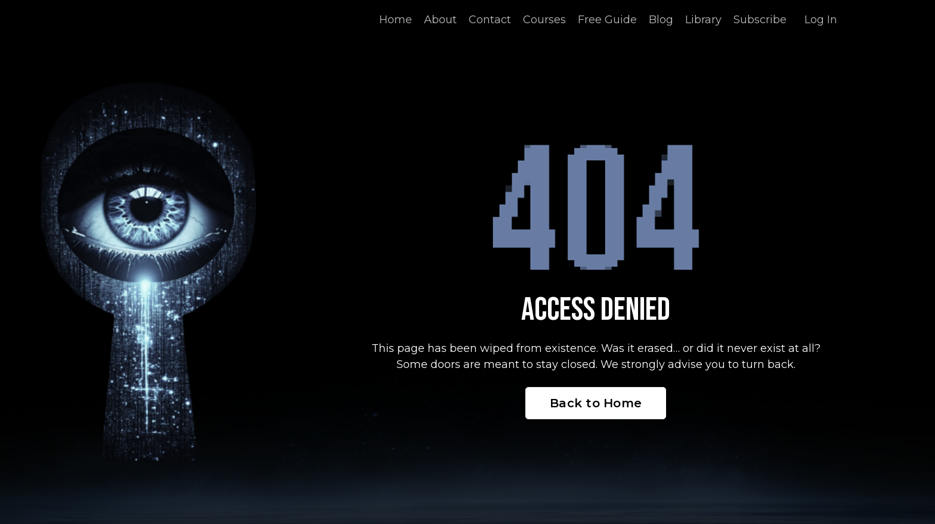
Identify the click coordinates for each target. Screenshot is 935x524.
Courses (544, 19)
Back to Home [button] (596, 403)
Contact (490, 19)
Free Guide (607, 19)
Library (703, 19)
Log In (820, 19)
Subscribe (760, 19)
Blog (661, 19)
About (440, 19)
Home (395, 19)
